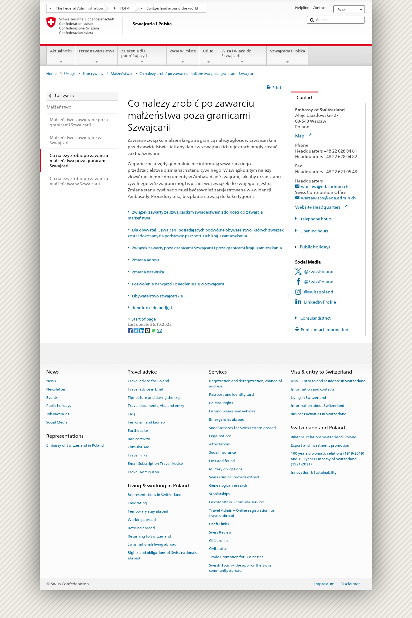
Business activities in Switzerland (318, 414)
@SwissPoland (319, 271)
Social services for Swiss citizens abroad (242, 427)
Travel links (137, 455)
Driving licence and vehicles (232, 411)
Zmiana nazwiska (148, 272)
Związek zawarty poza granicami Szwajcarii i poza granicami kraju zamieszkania (207, 248)
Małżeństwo (121, 74)
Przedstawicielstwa (96, 56)
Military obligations (225, 469)
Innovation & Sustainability (313, 472)
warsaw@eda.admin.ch (324, 186)
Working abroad (142, 520)
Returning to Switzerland (149, 536)
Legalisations (220, 436)
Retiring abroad (141, 528)
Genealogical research (228, 485)
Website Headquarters (321, 207)
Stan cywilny (92, 74)
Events (52, 397)
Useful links (219, 524)
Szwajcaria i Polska (287, 56)
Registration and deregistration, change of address (245, 383)
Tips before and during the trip (154, 397)
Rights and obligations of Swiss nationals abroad (162, 555)
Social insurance (222, 452)
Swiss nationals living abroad (152, 544)
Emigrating (137, 503)
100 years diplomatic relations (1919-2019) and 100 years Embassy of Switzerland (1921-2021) (327, 458)
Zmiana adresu (145, 260)
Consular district (315, 318)
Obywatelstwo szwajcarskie (157, 296)
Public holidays (315, 246)
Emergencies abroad (226, 419)
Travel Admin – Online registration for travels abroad (241, 513)
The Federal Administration (79, 8)
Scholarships (219, 494)
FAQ (131, 414)
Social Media (57, 422)
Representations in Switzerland (154, 495)
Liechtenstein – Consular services (237, 502)
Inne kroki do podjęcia (153, 307)
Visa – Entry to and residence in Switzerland (328, 381)
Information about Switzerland (317, 405)
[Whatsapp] (154, 330)
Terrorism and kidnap (146, 422)
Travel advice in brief (145, 389)
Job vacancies (57, 414)
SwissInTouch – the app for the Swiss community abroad (240, 568)
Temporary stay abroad (148, 511)
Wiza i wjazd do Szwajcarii (242, 56)
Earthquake (138, 430)
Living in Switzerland (308, 397)
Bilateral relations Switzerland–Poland (323, 437)
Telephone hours (315, 219)
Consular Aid (138, 447)
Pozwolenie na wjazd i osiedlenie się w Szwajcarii (178, 284)
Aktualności (61, 56)
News (51, 381)
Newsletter (56, 389)
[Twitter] (136, 330)
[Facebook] (131, 330)
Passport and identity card (231, 394)
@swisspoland (318, 291)
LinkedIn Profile (320, 302)
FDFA (125, 8)
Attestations (220, 444)
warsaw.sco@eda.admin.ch (328, 197)
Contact (301, 97)
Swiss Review (220, 532)
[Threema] (148, 330)
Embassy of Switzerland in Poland (75, 445)
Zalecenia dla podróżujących (142, 56)
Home (51, 74)
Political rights (221, 403)
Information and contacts (312, 389)
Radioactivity (139, 438)
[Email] (159, 330)
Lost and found (222, 461)
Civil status (218, 548)
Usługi (209, 56)
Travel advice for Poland (148, 381)
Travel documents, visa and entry (156, 405)
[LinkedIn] (142, 330)
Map (303, 135)
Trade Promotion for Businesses (236, 557)
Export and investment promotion (320, 445)
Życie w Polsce (183, 56)
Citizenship (218, 540)
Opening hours (313, 231)
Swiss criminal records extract (234, 477)
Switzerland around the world (172, 8)
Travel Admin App (143, 472)
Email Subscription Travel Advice (155, 463)
